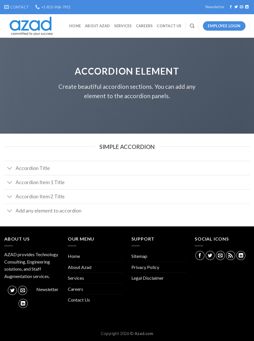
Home (75, 26)
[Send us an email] (241, 7)
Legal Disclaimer (147, 278)
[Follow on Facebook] (230, 7)
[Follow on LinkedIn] (247, 7)
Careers (144, 26)
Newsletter (214, 7)
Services (123, 26)
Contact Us (169, 26)
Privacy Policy (145, 267)
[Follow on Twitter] (236, 7)
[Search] (192, 25)
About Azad (97, 26)
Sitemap (139, 256)
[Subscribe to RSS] (230, 255)
